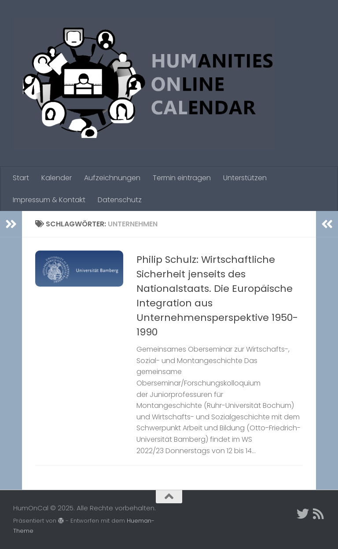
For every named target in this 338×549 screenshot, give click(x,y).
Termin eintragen (182, 178)
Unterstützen (245, 178)
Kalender (56, 178)
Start (21, 178)
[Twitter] (303, 514)
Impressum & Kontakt (49, 200)
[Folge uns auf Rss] (318, 514)
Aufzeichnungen (112, 178)
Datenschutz (120, 200)
